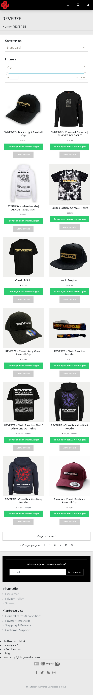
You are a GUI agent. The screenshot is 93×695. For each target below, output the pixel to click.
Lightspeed (53, 686)
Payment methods (16, 620)
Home (7, 26)
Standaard (14, 47)
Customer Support (17, 630)
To (77, 77)
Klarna (36, 664)
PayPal (50, 664)
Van (8, 77)
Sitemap (9, 603)
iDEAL (57, 664)
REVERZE (19, 26)
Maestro (43, 664)
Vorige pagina (30, 545)
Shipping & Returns (17, 625)
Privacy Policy (13, 598)
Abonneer (74, 572)
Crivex (64, 686)
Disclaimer (11, 594)
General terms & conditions (22, 616)
